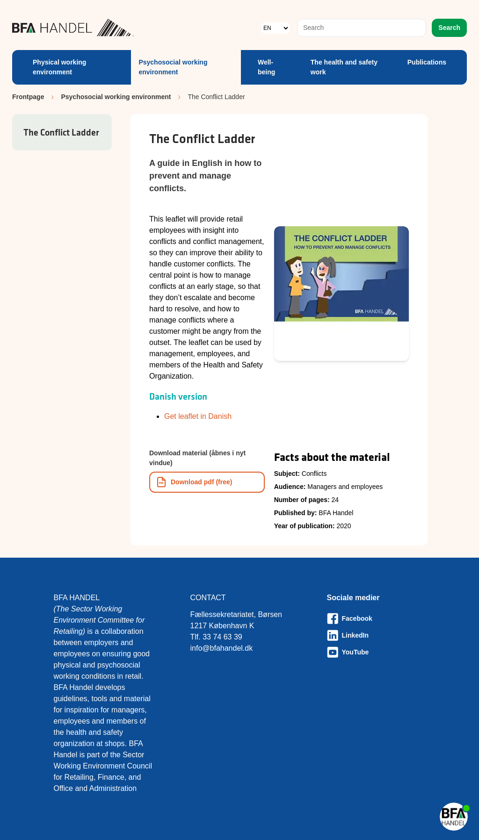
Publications (426, 62)
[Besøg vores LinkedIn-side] (376, 635)
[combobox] (361, 28)
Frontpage (28, 97)
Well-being (266, 67)
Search (449, 27)
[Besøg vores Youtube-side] (376, 652)
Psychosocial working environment (172, 67)
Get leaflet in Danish (198, 416)
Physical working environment (59, 67)
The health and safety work (344, 67)
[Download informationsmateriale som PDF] (207, 482)
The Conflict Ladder (61, 132)
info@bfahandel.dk (221, 648)
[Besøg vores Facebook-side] (376, 618)
